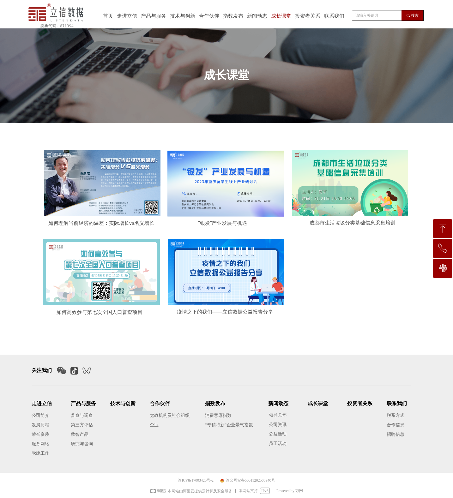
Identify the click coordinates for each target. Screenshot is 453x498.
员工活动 (278, 443)
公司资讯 (278, 424)
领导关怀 (278, 415)
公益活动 (278, 434)
